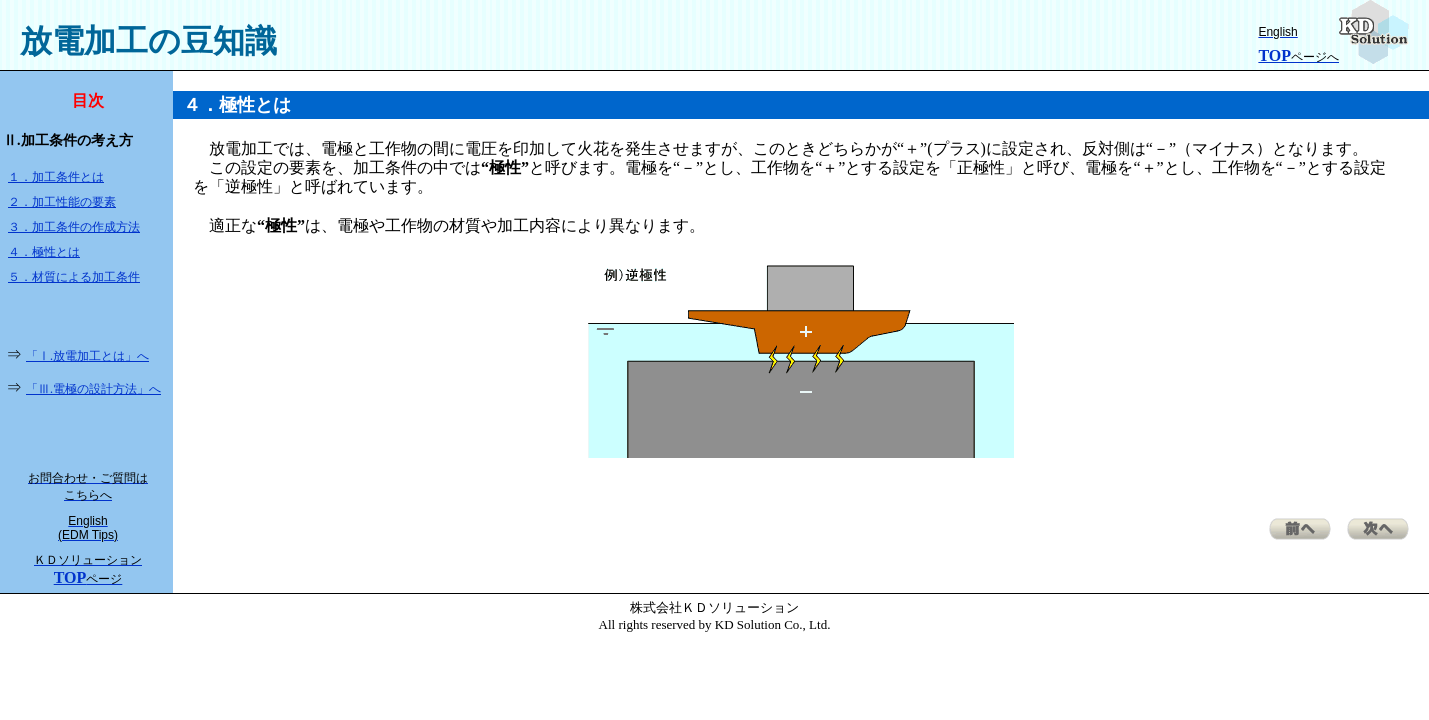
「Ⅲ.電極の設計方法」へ (93, 389)
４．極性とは (44, 252)
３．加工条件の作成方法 (74, 227)
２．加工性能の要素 (62, 202)
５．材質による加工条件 (74, 277)
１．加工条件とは (56, 177)
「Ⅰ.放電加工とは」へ (87, 356)
